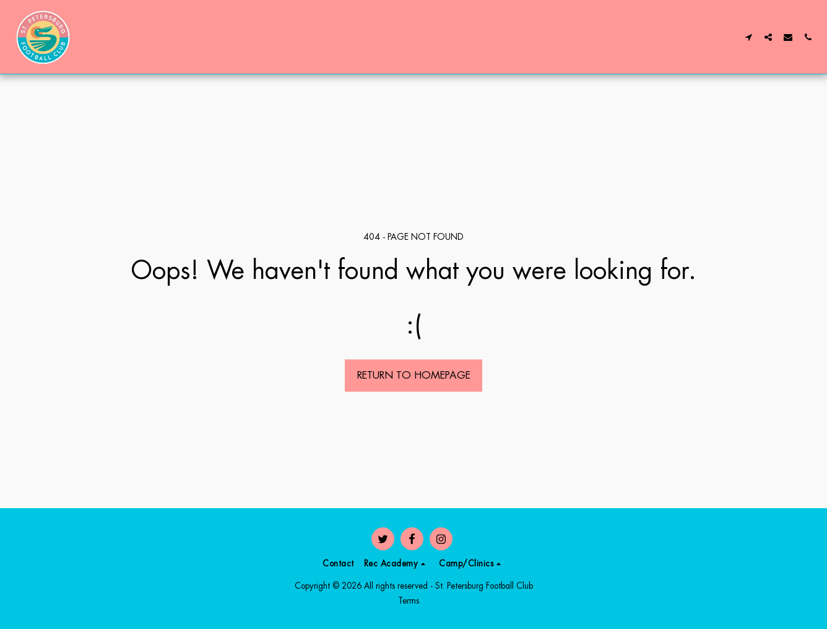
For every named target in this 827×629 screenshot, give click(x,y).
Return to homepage (413, 375)
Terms (408, 601)
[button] (748, 37)
